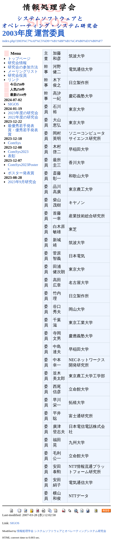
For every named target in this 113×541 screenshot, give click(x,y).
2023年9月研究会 (22, 182)
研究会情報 (17, 63)
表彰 (11, 156)
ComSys (14, 143)
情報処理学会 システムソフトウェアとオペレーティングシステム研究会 (61, 530)
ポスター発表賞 (21, 173)
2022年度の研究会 (23, 117)
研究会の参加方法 (23, 67)
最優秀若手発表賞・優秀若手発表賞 (23, 129)
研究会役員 (17, 75)
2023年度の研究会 (23, 113)
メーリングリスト (23, 71)
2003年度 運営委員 (33, 33)
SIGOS (13, 104)
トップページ (19, 58)
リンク (13, 79)
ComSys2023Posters (23, 166)
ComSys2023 (18, 151)
